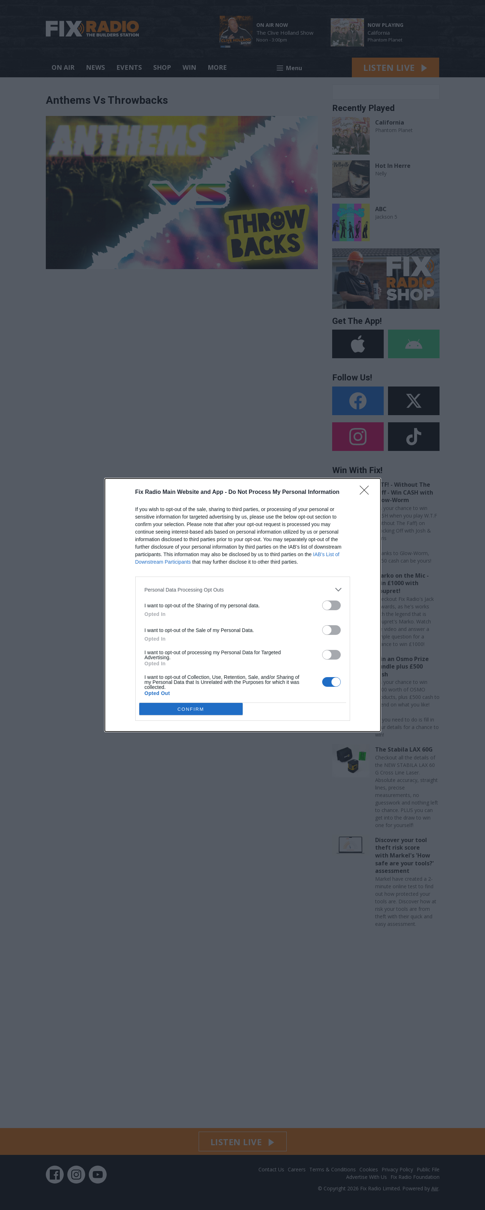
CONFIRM (191, 709)
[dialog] (242, 605)
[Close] (366, 492)
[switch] (331, 605)
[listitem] (243, 589)
